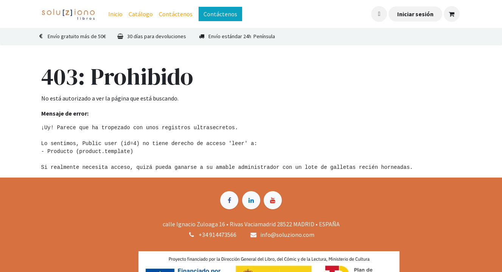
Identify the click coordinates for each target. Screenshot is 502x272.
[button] (379, 14)
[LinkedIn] (251, 200)
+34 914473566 (217, 234)
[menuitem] (115, 14)
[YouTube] (273, 200)
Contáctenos (220, 14)
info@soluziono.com (287, 234)
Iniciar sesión (415, 14)
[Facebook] (229, 200)
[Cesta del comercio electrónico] (452, 14)
